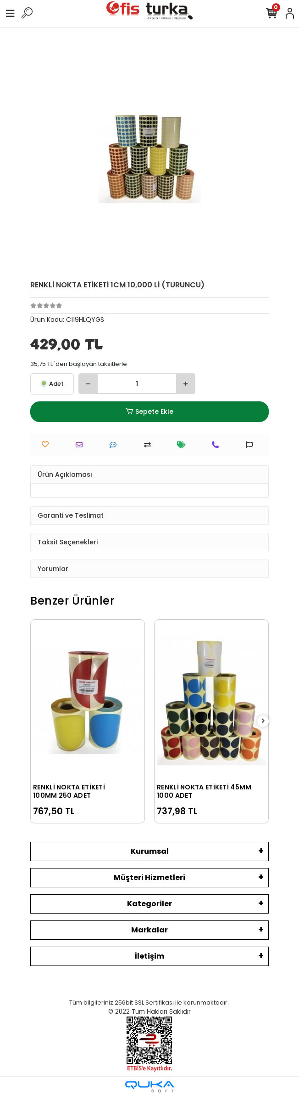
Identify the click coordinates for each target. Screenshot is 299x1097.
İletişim (149, 956)
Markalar (149, 930)
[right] (263, 721)
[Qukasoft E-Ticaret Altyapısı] (149, 1086)
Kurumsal (150, 851)
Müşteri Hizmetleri (149, 877)
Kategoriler (149, 903)
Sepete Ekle (149, 412)
